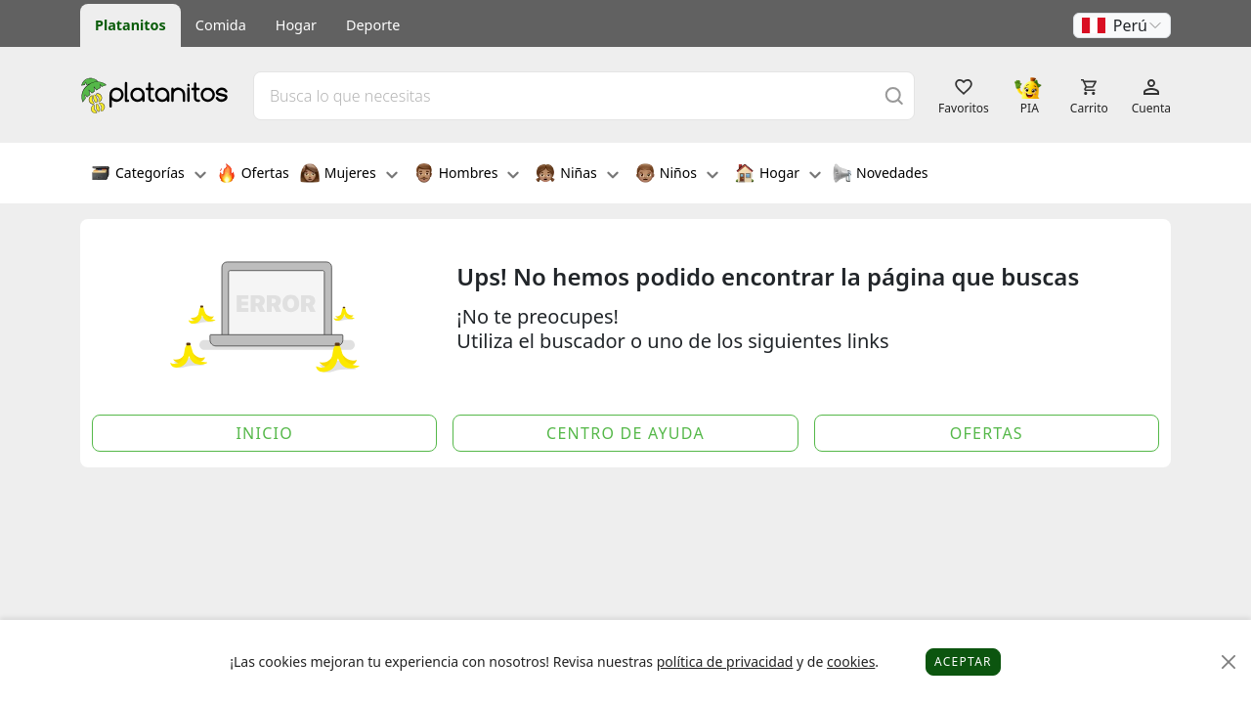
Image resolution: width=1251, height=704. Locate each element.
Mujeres (349, 175)
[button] (1122, 25)
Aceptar (963, 661)
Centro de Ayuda (625, 433)
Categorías (148, 175)
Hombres (467, 175)
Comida (220, 25)
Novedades (880, 175)
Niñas (577, 175)
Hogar (296, 25)
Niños (676, 175)
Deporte (373, 25)
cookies (851, 661)
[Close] (1229, 662)
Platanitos (130, 25)
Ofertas (253, 175)
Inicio (264, 433)
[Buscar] (894, 95)
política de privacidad (725, 661)
